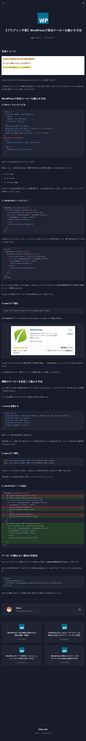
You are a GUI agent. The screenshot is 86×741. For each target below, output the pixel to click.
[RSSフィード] (79, 609)
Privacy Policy (46, 733)
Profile (37, 733)
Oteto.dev (43, 729)
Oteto (17, 608)
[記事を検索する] (84, 3)
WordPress (36, 38)
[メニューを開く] (3, 3)
